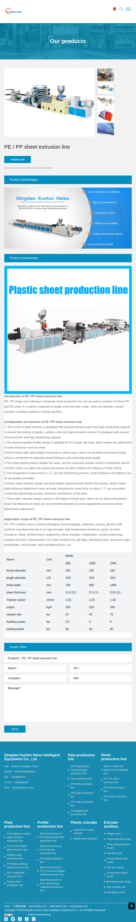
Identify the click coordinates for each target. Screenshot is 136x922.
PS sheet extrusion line (114, 789)
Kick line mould (115, 867)
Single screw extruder (85, 838)
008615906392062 (25, 771)
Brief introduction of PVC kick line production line (51, 850)
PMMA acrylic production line (15, 857)
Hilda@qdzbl (22, 782)
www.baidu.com (37, 906)
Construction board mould (117, 874)
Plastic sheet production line (15, 883)
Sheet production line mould (118, 846)
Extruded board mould (119, 881)
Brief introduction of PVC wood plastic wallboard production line (51, 885)
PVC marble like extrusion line (16, 874)
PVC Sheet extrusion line (115, 798)
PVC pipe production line (82, 803)
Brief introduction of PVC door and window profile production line (52, 871)
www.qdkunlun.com (23, 787)
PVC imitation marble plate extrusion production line (18, 837)
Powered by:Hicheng (39, 914)
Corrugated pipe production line (79, 812)
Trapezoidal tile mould (119, 839)
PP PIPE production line (81, 786)
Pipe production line (81, 778)
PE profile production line (51, 860)
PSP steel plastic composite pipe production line (80, 770)
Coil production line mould (117, 860)
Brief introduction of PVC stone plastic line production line (52, 837)
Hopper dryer (114, 833)
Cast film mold (114, 853)
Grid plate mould (116, 892)
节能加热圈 (19, 906)
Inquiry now (18, 159)
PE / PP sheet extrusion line (111, 780)
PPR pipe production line (82, 794)
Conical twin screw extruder (83, 831)
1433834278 (18, 776)
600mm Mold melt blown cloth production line (116, 770)
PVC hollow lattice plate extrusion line (17, 848)
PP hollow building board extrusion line (18, 865)
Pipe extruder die (116, 887)
